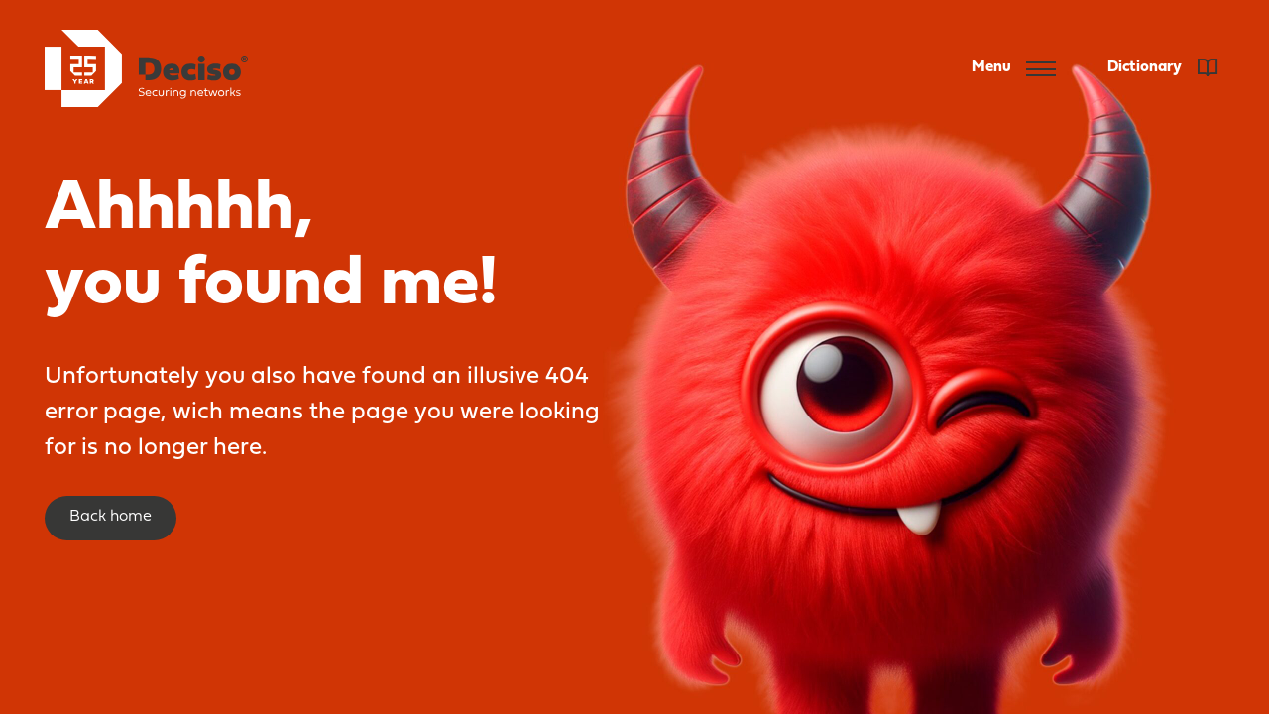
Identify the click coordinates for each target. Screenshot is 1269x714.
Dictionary (1162, 67)
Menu (1014, 68)
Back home (110, 517)
